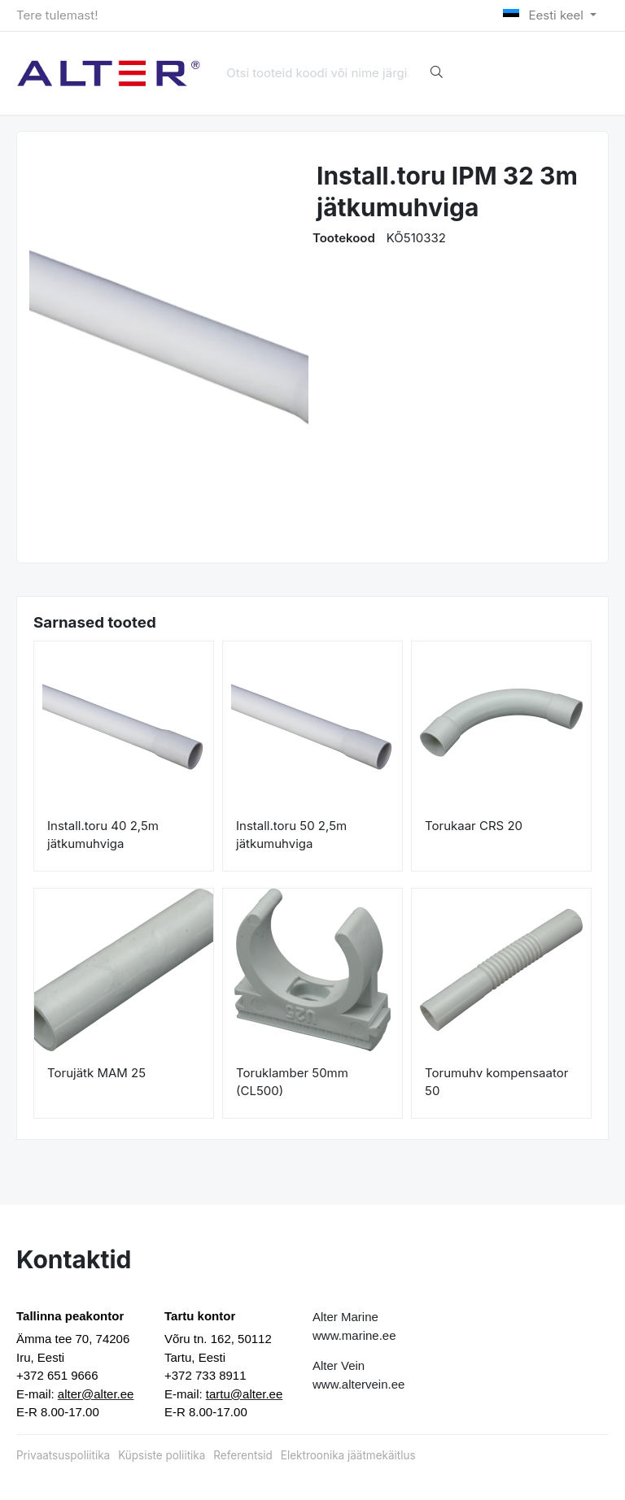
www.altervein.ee (358, 1384)
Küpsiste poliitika (161, 1455)
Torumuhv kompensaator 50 (496, 1082)
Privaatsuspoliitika (63, 1455)
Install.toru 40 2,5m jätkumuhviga (103, 835)
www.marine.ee (354, 1335)
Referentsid (242, 1455)
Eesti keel (545, 15)
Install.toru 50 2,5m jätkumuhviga (291, 835)
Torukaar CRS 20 (473, 825)
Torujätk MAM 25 (96, 1072)
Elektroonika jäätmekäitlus (348, 1455)
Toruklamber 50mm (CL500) (292, 1082)
